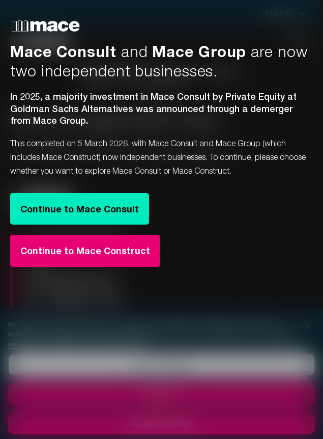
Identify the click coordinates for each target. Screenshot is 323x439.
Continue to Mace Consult (79, 208)
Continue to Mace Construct (85, 250)
